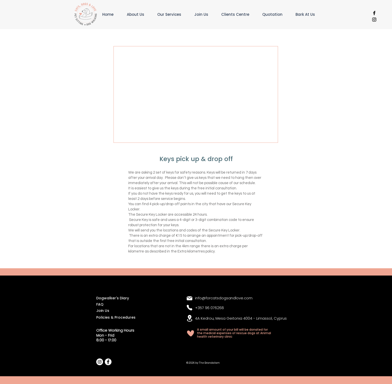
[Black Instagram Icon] (374, 19)
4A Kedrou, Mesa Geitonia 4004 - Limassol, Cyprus (241, 318)
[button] (173, 14)
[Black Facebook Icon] (374, 13)
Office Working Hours (115, 330)
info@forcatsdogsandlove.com (223, 298)
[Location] (189, 318)
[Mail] (189, 298)
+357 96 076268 (209, 307)
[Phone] (189, 307)
